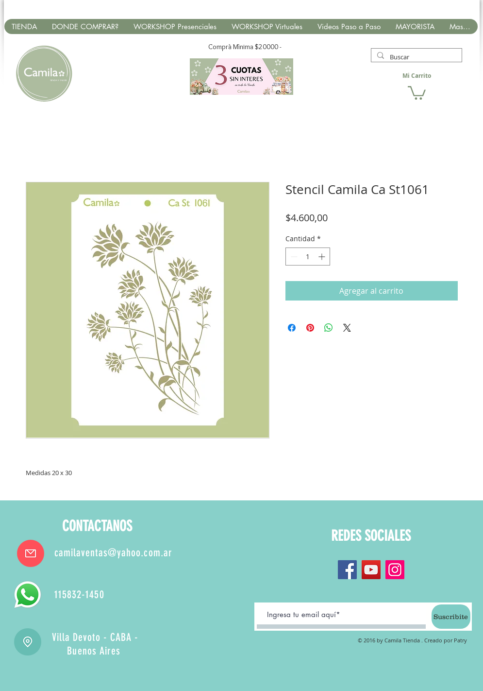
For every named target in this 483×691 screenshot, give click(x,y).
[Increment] (322, 256)
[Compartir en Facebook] (292, 328)
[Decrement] (293, 256)
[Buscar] (415, 57)
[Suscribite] (451, 616)
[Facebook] (347, 569)
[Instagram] (394, 569)
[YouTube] (371, 569)
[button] (417, 92)
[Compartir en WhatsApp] (328, 328)
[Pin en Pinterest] (310, 328)
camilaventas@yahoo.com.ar (113, 552)
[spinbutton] (307, 256)
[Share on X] (347, 328)
